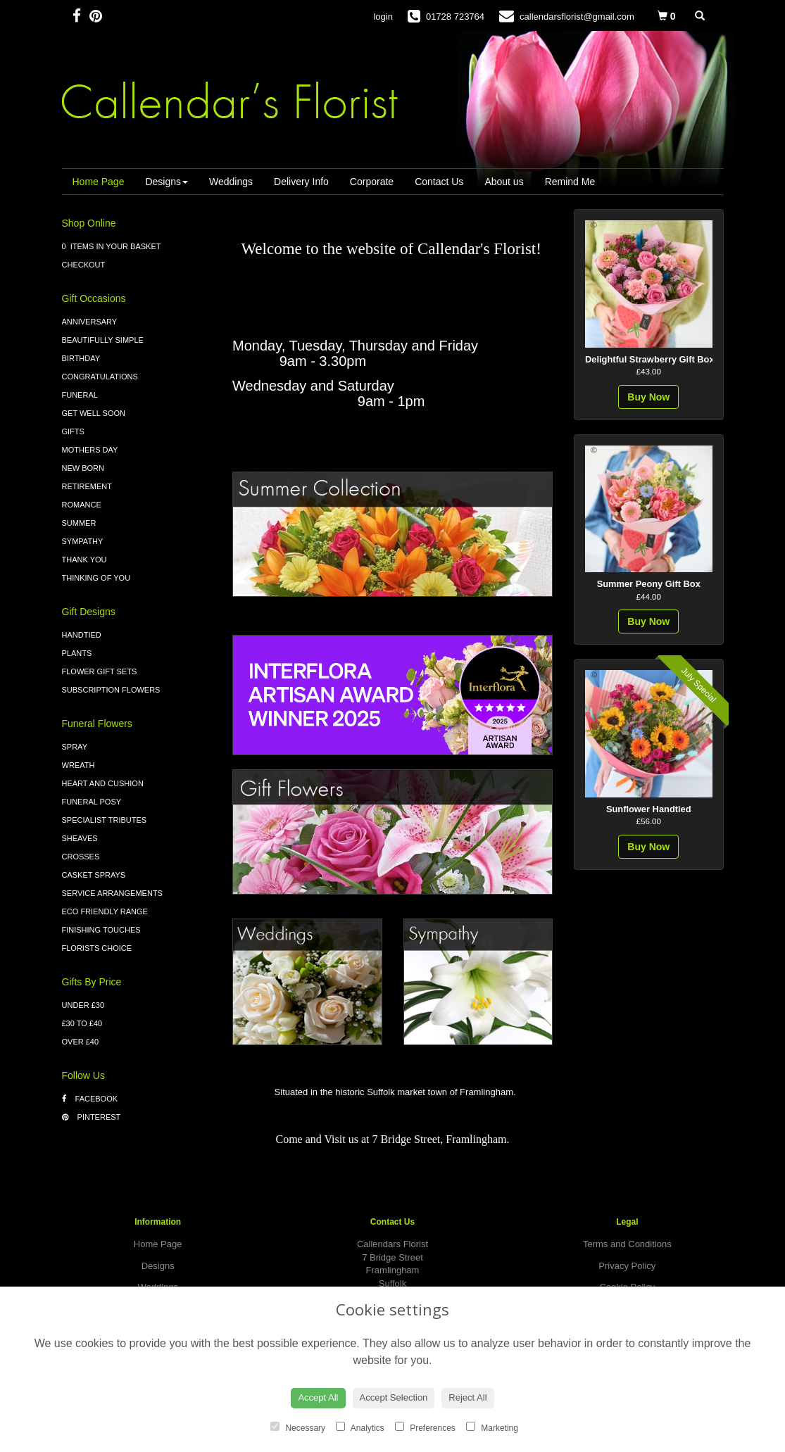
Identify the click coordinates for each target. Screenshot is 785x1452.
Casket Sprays (94, 875)
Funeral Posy (92, 801)
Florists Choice (97, 948)
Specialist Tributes (104, 820)
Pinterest (91, 1117)
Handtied (81, 635)
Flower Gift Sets (99, 671)
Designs (166, 181)
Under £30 (83, 1005)
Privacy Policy (626, 1266)
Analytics (360, 1427)
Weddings (231, 181)
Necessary (297, 1427)
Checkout (84, 264)
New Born (83, 468)
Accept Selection (394, 1397)
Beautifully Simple (103, 340)
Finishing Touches (101, 930)
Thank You (84, 559)
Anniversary (90, 321)
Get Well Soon (93, 413)
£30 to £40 (82, 1023)
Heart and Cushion (103, 783)
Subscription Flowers (111, 690)
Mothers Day (90, 450)
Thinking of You (96, 578)
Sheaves (80, 838)
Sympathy (82, 541)
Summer (79, 523)
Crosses (81, 856)
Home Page (99, 181)
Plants (77, 653)
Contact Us (439, 181)
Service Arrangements (112, 893)
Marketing (492, 1427)
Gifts (73, 431)
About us (503, 181)
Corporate (372, 181)
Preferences (425, 1427)
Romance (81, 504)
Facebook (90, 1098)
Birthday (81, 358)
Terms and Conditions (627, 1244)
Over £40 (80, 1041)
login (382, 16)
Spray (74, 747)
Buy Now (648, 397)
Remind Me (570, 181)
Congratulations (100, 376)
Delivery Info (301, 181)
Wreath (78, 765)
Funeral (80, 395)
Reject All (467, 1397)
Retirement (87, 486)
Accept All (318, 1397)
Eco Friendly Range (105, 911)
